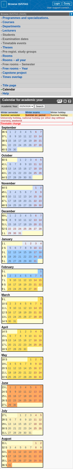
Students (9, 34)
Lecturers (9, 30)
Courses (8, 22)
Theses (8, 47)
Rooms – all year (14, 60)
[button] (4, 4)
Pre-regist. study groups (19, 51)
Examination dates (15, 39)
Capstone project (15, 72)
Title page (9, 85)
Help (6, 93)
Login (57, 3)
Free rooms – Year (15, 68)
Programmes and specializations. (26, 17)
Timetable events (14, 43)
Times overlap (12, 77)
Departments (11, 26)
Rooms (7, 55)
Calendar (9, 89)
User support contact (58, 7)
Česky (67, 3)
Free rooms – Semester (19, 64)
